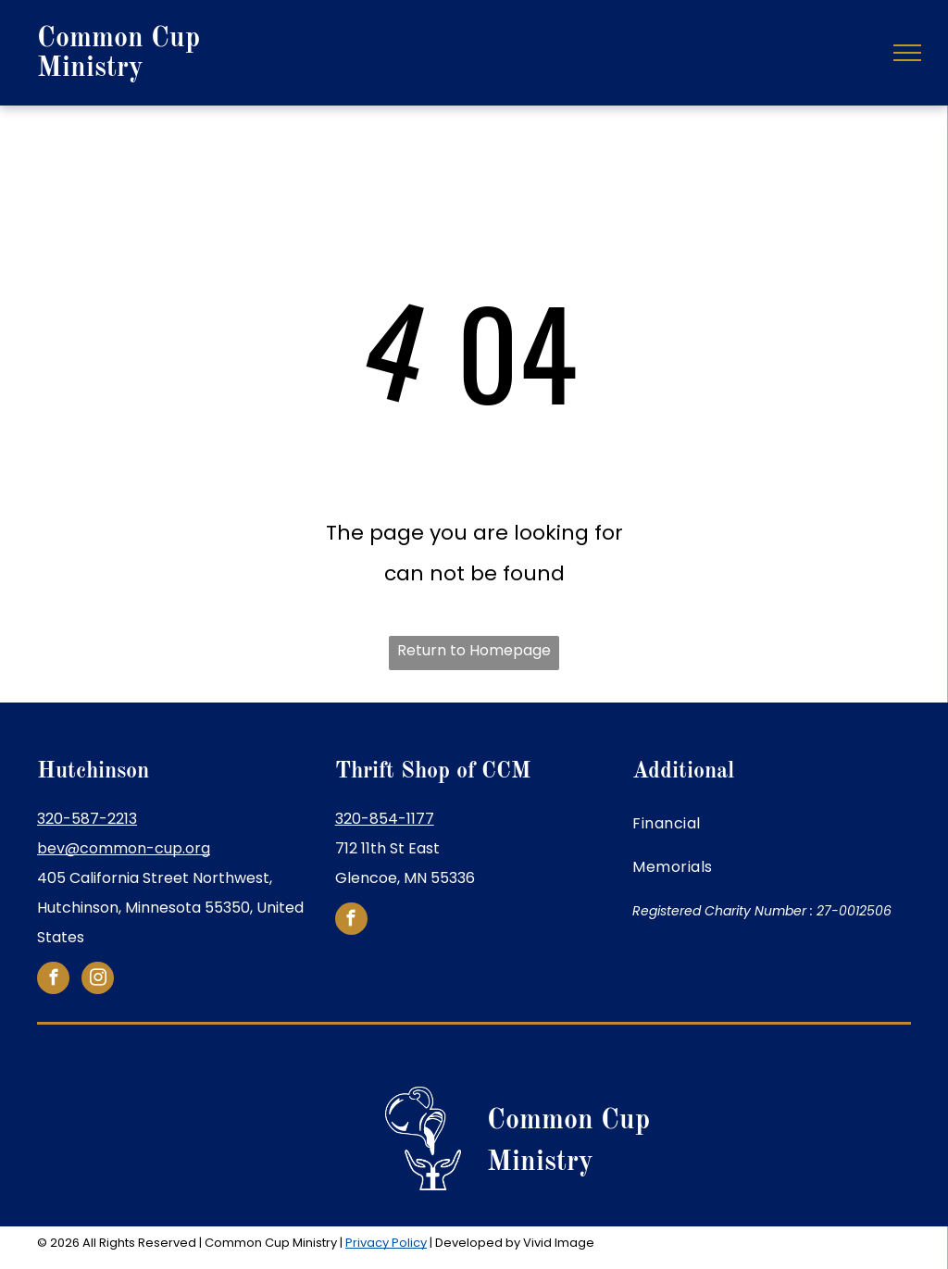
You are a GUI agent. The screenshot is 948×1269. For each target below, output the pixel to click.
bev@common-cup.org (123, 848)
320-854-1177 (384, 818)
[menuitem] (771, 823)
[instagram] (97, 980)
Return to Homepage (474, 650)
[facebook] (53, 980)
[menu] (907, 53)
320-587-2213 (87, 818)
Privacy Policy (386, 1242)
